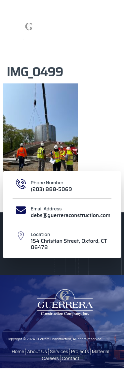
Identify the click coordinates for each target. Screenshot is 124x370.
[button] (94, 31)
